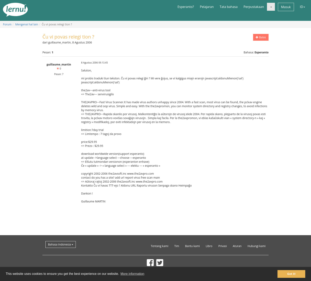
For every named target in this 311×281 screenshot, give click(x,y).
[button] (271, 7)
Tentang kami (159, 246)
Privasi (222, 246)
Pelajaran (207, 7)
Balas (261, 37)
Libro (209, 246)
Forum (7, 24)
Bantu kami (192, 246)
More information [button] (132, 273)
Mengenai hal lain (26, 24)
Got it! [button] (291, 273)
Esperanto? (186, 7)
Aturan (237, 246)
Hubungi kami (257, 246)
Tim (176, 246)
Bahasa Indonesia (60, 244)
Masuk (286, 7)
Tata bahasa (228, 7)
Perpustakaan (254, 7)
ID (302, 7)
